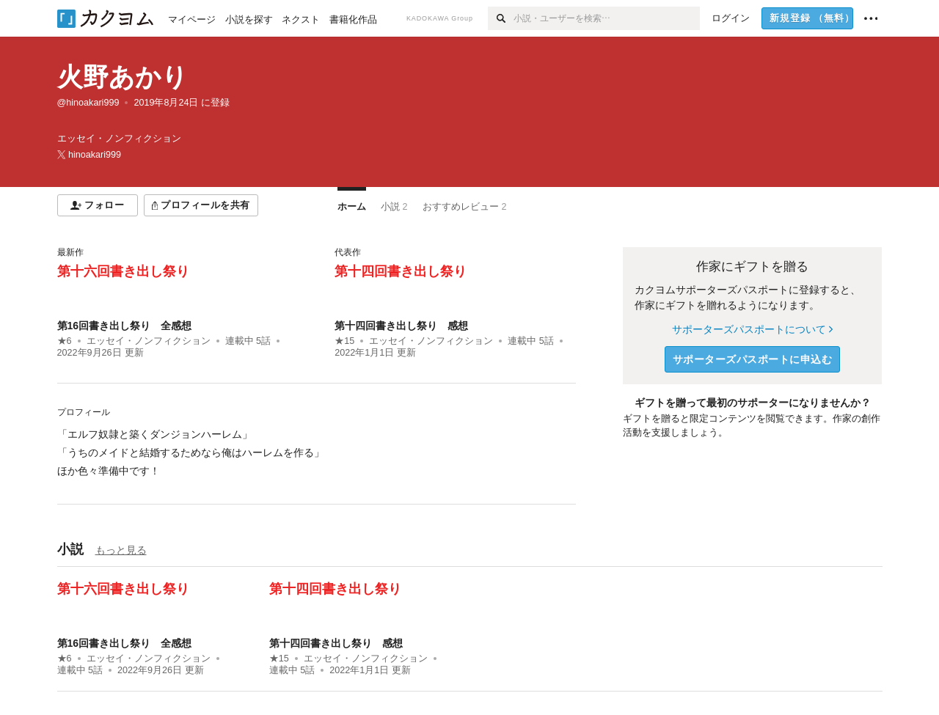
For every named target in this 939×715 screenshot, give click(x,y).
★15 (344, 341)
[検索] (501, 18)
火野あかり (122, 76)
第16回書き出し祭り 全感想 (124, 325)
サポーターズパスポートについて (752, 329)
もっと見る (121, 550)
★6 (64, 341)
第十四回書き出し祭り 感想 (401, 325)
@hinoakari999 (88, 103)
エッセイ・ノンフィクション (149, 341)
